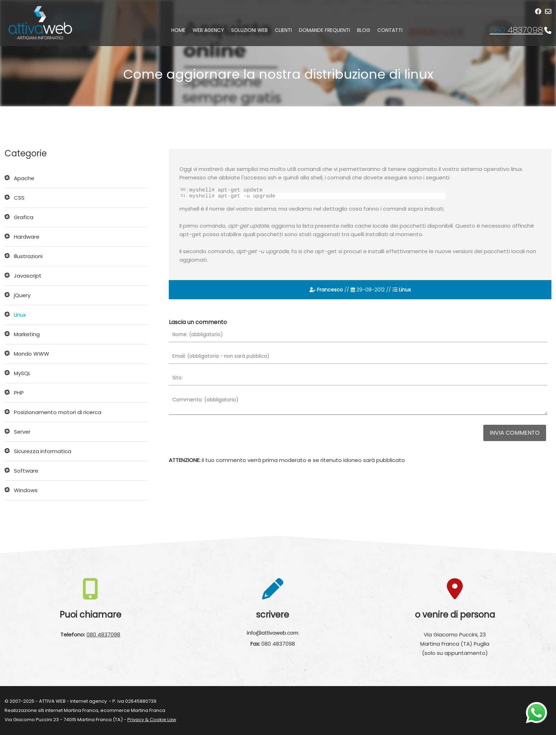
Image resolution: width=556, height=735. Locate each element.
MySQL (22, 373)
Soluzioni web (249, 30)
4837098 (516, 30)
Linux (20, 314)
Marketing (27, 334)
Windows (26, 490)
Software (26, 470)
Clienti (283, 30)
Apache (24, 178)
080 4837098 (103, 634)
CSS (19, 197)
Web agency (208, 30)
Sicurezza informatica (42, 451)
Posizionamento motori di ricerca (57, 412)
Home (178, 30)
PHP (19, 392)
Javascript (27, 275)
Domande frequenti (324, 30)
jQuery (22, 295)
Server (22, 431)
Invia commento (515, 433)
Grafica (23, 217)
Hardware (26, 236)
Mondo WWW (31, 353)
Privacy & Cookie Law (151, 719)
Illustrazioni (28, 256)
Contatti (389, 30)
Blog (363, 30)
